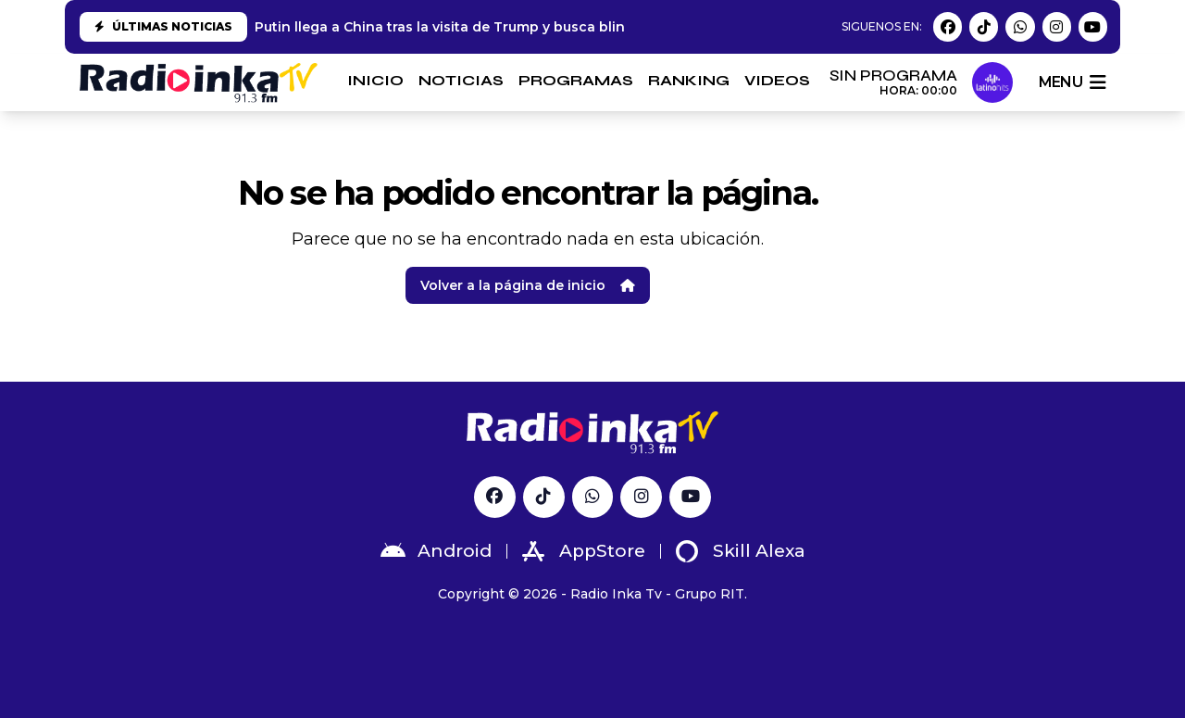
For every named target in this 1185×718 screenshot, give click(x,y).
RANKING (689, 80)
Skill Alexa (740, 551)
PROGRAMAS (575, 80)
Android (436, 551)
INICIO (375, 80)
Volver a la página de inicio (527, 285)
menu (1072, 82)
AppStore (583, 551)
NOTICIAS (461, 80)
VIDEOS (777, 80)
